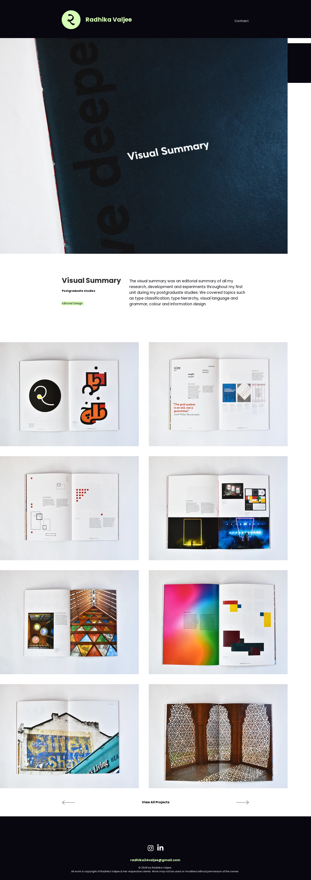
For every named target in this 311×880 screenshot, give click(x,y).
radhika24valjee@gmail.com (155, 860)
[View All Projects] (155, 802)
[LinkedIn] (160, 848)
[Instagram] (151, 848)
